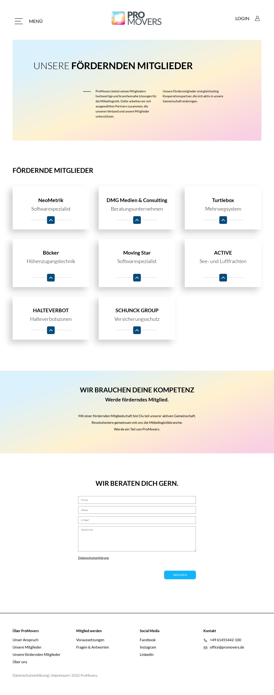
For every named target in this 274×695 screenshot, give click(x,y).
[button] (33, 21)
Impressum (60, 675)
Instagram (148, 647)
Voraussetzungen (90, 640)
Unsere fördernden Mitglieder (36, 655)
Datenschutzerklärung (93, 558)
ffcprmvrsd (227, 647)
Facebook (148, 640)
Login (241, 20)
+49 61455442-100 (225, 640)
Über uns (20, 662)
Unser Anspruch (25, 640)
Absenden (180, 575)
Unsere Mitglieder (27, 647)
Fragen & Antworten (92, 647)
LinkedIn (147, 655)
